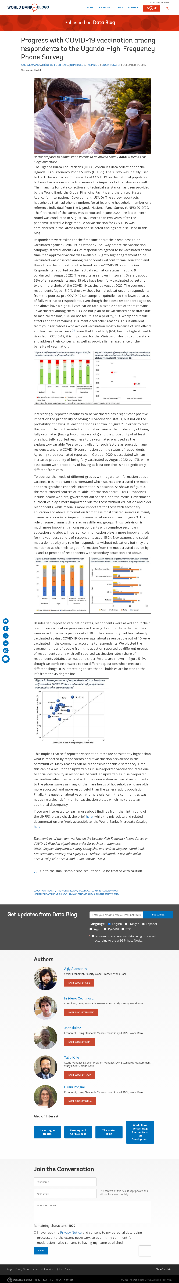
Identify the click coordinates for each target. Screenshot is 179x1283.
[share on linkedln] (6, 643)
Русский (113, 929)
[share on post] (6, 636)
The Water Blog (109, 1132)
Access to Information (43, 1269)
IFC (51, 1279)
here (89, 816)
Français (134, 924)
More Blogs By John (79, 1041)
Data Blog (104, 22)
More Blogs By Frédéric (81, 1012)
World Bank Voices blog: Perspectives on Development (140, 1132)
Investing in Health (47, 1132)
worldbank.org (159, 2)
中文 (128, 929)
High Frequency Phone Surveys (50, 894)
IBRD (37, 1279)
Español (151, 924)
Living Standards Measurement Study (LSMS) (94, 894)
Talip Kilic (92, 65)
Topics (119, 8)
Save (41, 1250)
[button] (167, 8)
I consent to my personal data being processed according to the (125, 938)
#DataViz (84, 890)
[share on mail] (6, 621)
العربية (97, 929)
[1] (73, 330)
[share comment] (6, 659)
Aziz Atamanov (31, 65)
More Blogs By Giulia (80, 1101)
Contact (133, 8)
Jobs (59, 1269)
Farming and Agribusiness (78, 1132)
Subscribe (158, 915)
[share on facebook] (6, 628)
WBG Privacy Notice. (130, 940)
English (37, 70)
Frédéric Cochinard (55, 65)
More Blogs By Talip (80, 1074)
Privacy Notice (71, 1232)
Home (90, 8)
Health (51, 890)
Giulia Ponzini (111, 65)
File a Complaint (164, 1269)
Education (40, 890)
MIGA (58, 1279)
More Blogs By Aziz (79, 982)
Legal (10, 1269)
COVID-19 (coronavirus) (105, 890)
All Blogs (104, 8)
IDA (45, 1279)
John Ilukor (77, 65)
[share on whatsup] (6, 650)
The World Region (67, 890)
